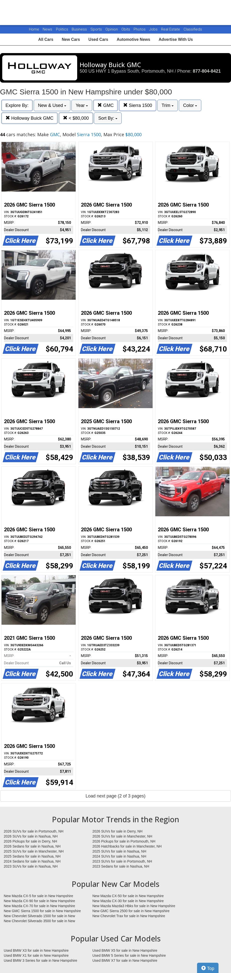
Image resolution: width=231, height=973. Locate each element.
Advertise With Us (176, 39)
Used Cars (98, 39)
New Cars (71, 39)
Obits (126, 29)
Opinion (112, 29)
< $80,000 (76, 118)
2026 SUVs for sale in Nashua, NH (31, 836)
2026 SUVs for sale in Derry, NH (117, 831)
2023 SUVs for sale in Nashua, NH (31, 866)
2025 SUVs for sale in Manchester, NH (34, 851)
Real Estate (171, 29)
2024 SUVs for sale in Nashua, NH (119, 856)
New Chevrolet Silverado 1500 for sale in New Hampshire (39, 916)
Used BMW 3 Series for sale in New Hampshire (40, 960)
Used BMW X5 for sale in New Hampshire (124, 950)
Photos (140, 29)
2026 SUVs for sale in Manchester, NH (122, 836)
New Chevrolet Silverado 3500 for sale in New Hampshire (39, 921)
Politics (62, 29)
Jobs (154, 29)
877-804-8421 (207, 71)
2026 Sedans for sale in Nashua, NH (32, 846)
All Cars (45, 39)
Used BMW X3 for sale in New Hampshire (36, 950)
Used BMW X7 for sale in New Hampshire (124, 960)
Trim (168, 105)
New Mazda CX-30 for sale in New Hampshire (128, 901)
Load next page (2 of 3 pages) (115, 795)
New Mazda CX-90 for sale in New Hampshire (39, 901)
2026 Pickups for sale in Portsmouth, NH (123, 841)
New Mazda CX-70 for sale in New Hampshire (39, 906)
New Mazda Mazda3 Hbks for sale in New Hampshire (133, 906)
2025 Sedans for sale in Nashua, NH (32, 856)
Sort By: (107, 118)
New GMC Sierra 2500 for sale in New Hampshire (131, 911)
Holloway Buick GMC (29, 118)
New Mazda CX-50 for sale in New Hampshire (128, 896)
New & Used (52, 105)
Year (82, 105)
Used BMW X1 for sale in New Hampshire (36, 955)
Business (80, 29)
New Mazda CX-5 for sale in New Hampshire (38, 896)
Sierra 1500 (137, 105)
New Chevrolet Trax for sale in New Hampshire (128, 916)
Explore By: (16, 105)
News (47, 29)
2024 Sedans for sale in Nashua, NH (32, 861)
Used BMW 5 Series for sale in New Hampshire (129, 955)
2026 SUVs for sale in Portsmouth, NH (33, 831)
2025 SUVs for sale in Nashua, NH (119, 851)
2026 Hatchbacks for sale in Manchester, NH (127, 846)
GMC (105, 105)
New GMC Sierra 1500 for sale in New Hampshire (42, 911)
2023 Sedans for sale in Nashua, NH (120, 866)
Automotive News (133, 39)
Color (190, 105)
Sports (96, 29)
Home (34, 29)
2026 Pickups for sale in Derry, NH (30, 841)
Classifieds (193, 29)
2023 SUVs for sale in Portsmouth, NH (122, 861)
